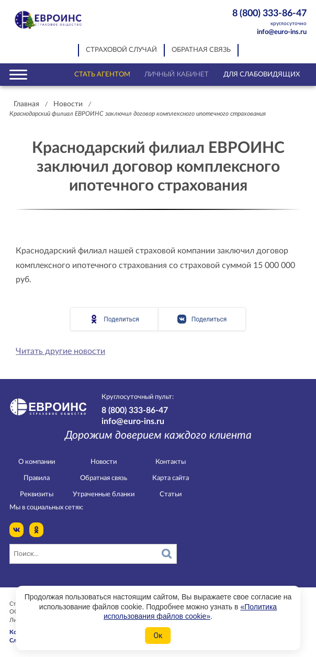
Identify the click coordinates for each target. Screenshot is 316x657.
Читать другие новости (60, 351)
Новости (68, 104)
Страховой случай (121, 50)
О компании (36, 462)
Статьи (171, 494)
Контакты (170, 462)
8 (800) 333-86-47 (263, 18)
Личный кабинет (176, 74)
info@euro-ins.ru (282, 32)
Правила (37, 478)
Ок (157, 635)
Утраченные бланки (103, 494)
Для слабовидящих (261, 74)
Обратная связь (201, 50)
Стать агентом (102, 74)
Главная (26, 104)
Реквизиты (36, 494)
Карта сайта (170, 478)
